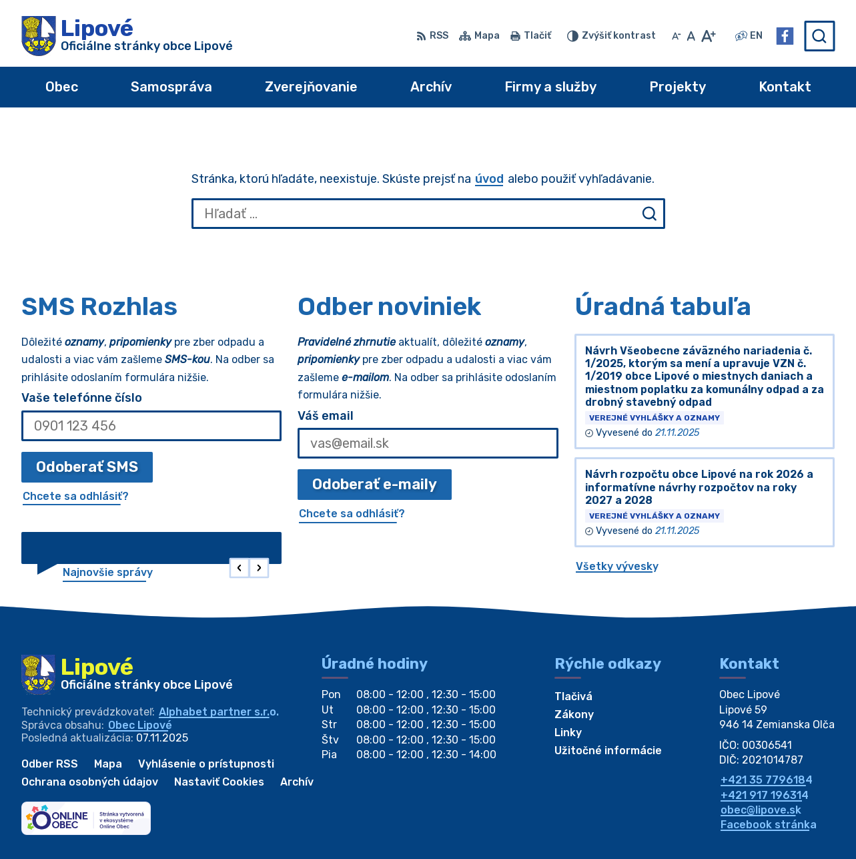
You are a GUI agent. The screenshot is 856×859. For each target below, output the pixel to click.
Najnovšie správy (108, 572)
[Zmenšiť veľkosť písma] (676, 36)
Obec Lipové (140, 725)
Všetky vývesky (617, 566)
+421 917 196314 (765, 795)
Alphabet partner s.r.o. (219, 711)
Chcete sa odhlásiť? (76, 496)
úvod (489, 179)
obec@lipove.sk (761, 810)
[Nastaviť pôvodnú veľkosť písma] (691, 36)
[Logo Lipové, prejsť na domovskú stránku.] (127, 36)
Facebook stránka (769, 824)
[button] (240, 568)
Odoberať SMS (87, 467)
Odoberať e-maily (374, 484)
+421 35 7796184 (767, 780)
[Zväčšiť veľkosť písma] (708, 36)
